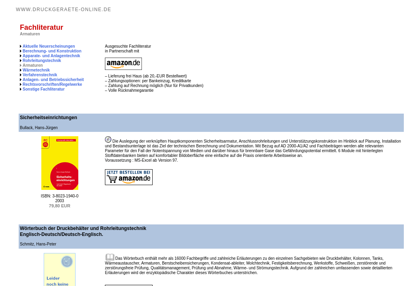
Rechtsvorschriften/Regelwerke (52, 84)
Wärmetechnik (36, 70)
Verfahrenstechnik (40, 75)
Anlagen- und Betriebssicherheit (53, 79)
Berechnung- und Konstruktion (52, 51)
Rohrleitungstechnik (42, 60)
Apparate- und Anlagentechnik (51, 56)
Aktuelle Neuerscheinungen (49, 46)
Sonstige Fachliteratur (44, 89)
